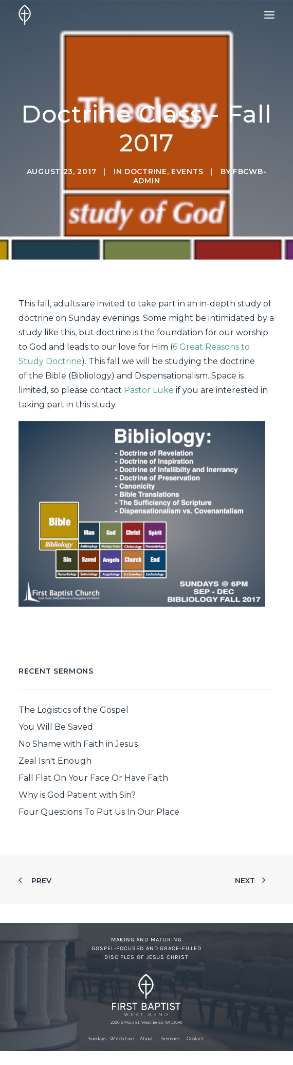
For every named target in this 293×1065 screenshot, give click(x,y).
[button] (269, 15)
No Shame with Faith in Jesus (78, 744)
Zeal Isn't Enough (55, 761)
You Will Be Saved (56, 727)
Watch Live (122, 1038)
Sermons (170, 1038)
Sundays (97, 1038)
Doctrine (145, 171)
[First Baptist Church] (25, 15)
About (146, 1038)
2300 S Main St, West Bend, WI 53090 (146, 1022)
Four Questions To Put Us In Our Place (99, 812)
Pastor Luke (149, 390)
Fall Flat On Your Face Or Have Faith (93, 778)
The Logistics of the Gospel (74, 710)
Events (187, 171)
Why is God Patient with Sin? (77, 795)
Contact (195, 1038)
